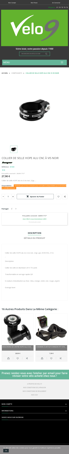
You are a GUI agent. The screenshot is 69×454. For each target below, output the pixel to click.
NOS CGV (34, 395)
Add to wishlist (58, 196)
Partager (12, 208)
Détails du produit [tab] (34, 238)
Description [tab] (34, 233)
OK (6, 451)
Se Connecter (56, 3)
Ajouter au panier (35, 196)
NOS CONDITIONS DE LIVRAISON (34, 387)
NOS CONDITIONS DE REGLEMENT (34, 391)
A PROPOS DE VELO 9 (34, 384)
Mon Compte (12, 3)
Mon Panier (34, 3)
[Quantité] (8, 196)
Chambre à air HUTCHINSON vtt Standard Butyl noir (51, 347)
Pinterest (16, 208)
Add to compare (65, 196)
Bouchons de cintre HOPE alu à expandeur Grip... (17, 347)
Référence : (6, 167)
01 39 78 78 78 (62, 7)
